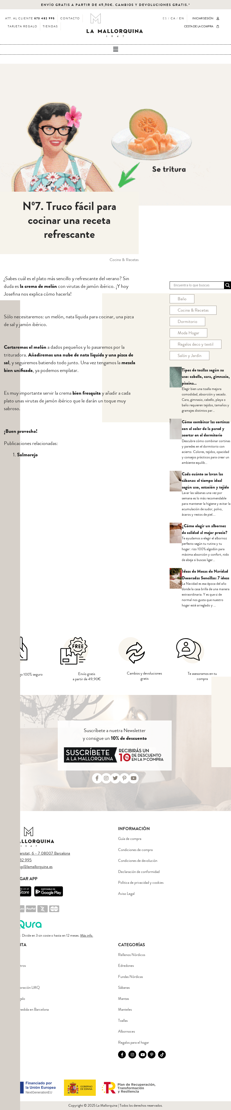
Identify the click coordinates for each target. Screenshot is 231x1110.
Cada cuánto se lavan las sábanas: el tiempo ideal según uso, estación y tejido (205, 480)
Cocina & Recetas (193, 310)
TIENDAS (50, 26)
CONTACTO (70, 18)
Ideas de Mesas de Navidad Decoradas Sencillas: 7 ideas (205, 574)
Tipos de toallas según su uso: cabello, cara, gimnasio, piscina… (206, 376)
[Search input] (198, 285)
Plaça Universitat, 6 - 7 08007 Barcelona (36, 853)
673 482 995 (20, 860)
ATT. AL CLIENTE (30, 18)
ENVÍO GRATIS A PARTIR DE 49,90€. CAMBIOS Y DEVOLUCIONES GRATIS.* (115, 4)
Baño (182, 299)
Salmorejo (27, 454)
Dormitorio (187, 321)
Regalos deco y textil (195, 344)
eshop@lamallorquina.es (33, 867)
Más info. (86, 935)
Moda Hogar (188, 333)
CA (173, 18)
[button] (115, 49)
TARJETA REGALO (22, 26)
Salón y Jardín (189, 355)
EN (181, 18)
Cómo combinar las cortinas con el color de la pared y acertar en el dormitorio (205, 428)
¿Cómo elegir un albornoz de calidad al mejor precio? (204, 529)
